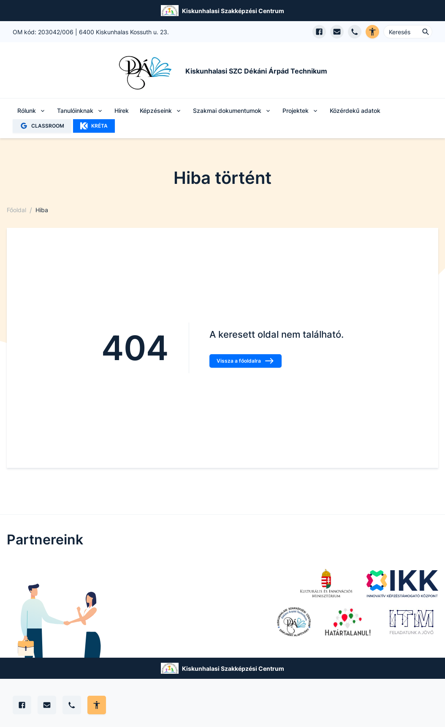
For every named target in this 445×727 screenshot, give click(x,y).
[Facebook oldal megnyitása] (319, 31)
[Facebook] (22, 705)
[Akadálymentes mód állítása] (96, 705)
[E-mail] (47, 705)
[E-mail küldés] (337, 31)
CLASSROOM (42, 126)
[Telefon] (71, 705)
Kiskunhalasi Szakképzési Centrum (233, 10)
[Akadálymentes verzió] (372, 31)
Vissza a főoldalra (245, 361)
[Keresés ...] (407, 31)
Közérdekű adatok (355, 110)
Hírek (121, 110)
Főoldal (16, 209)
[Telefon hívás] (354, 31)
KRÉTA (94, 126)
